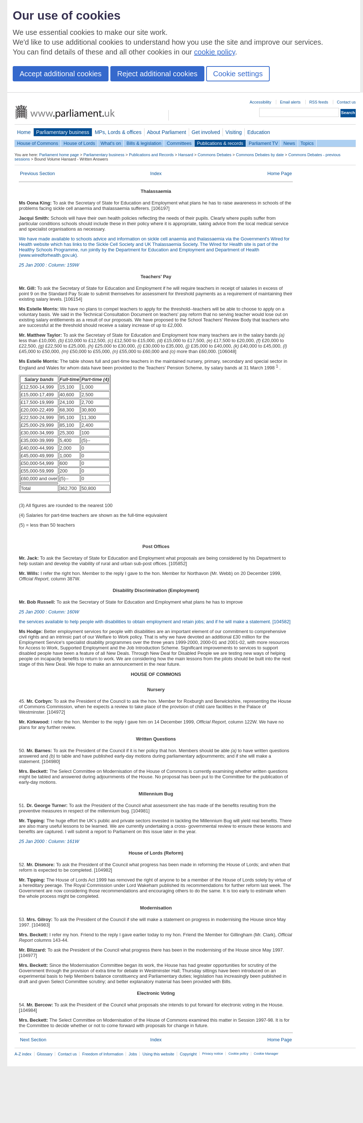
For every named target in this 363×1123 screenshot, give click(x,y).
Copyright (188, 1054)
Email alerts (290, 102)
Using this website (158, 1054)
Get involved (206, 132)
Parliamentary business (62, 132)
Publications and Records (151, 155)
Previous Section (37, 173)
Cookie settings (238, 74)
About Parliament (166, 132)
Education (258, 132)
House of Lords (79, 143)
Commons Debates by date (260, 155)
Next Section (33, 1039)
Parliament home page (59, 155)
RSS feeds (318, 102)
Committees (179, 143)
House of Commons (37, 143)
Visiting (233, 132)
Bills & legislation (143, 143)
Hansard (185, 155)
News (289, 143)
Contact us (346, 102)
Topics (307, 143)
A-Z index (23, 1054)
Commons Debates (214, 155)
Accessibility (260, 102)
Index (156, 173)
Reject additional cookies (157, 74)
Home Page (279, 173)
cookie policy (214, 52)
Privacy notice (212, 1053)
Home (24, 132)
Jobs (133, 1054)
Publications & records (220, 143)
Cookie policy (238, 1053)
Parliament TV (263, 143)
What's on (111, 143)
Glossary (45, 1054)
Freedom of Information (102, 1054)
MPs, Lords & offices (118, 132)
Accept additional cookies (61, 74)
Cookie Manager (266, 1053)
